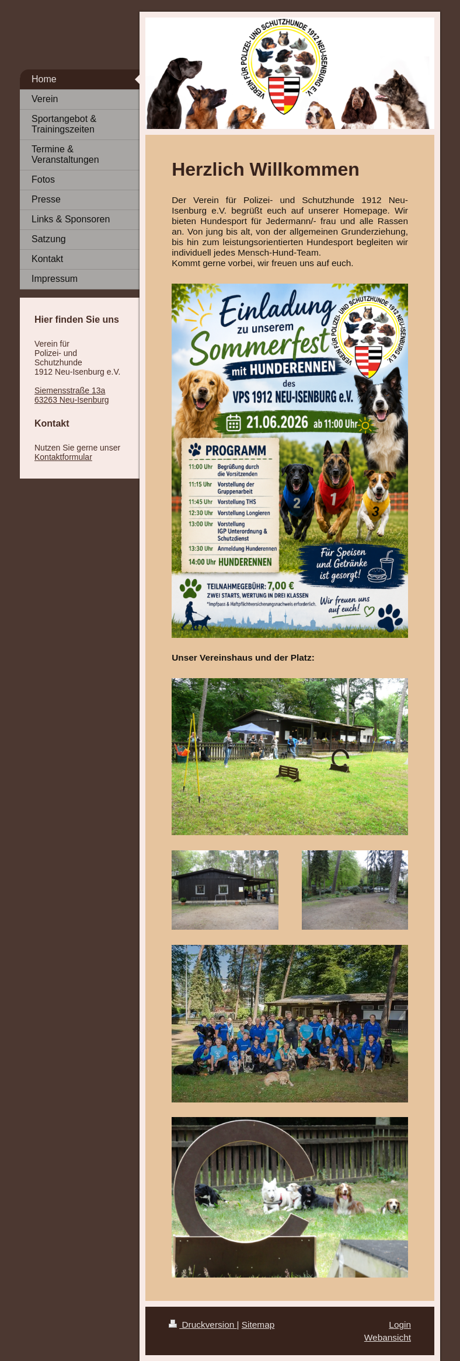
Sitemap (258, 1324)
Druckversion (202, 1324)
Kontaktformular (63, 457)
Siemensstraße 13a (69, 390)
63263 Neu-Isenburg (71, 399)
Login (400, 1324)
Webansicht (387, 1337)
